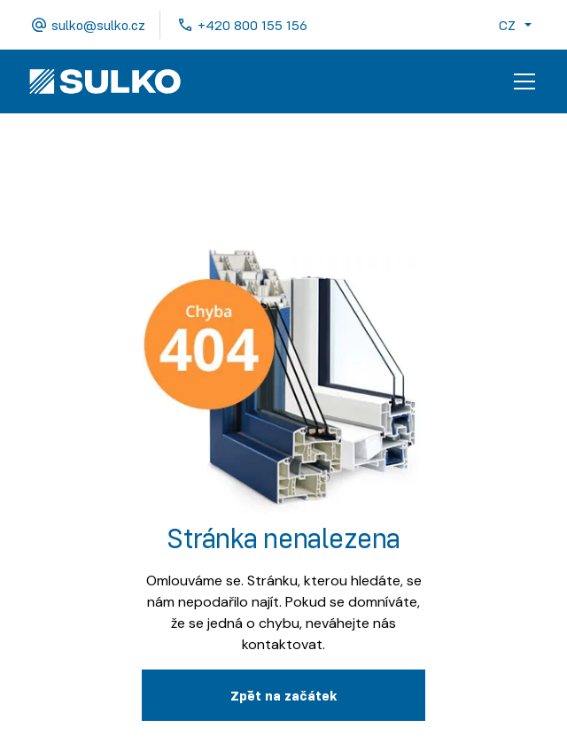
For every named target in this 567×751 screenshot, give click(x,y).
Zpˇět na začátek (283, 695)
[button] (519, 25)
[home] (105, 81)
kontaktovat (282, 644)
